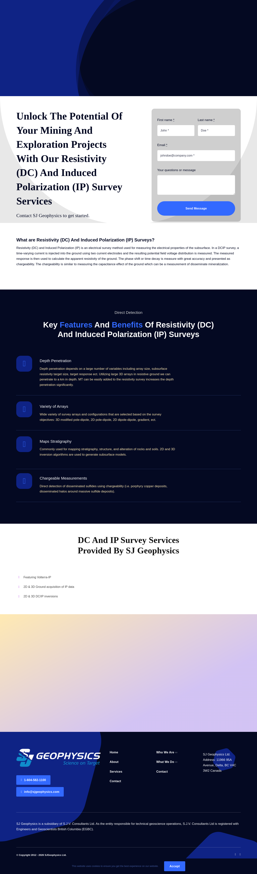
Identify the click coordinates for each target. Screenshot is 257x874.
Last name (206, 120)
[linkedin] (240, 854)
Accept (175, 866)
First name (165, 120)
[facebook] (235, 854)
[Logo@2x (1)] (58, 750)
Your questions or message (176, 170)
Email (162, 145)
